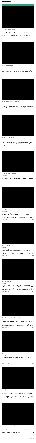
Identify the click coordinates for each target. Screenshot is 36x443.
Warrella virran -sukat (9, 29)
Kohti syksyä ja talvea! (9, 173)
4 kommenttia (7, 219)
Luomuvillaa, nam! (8, 65)
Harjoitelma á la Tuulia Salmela (12, 318)
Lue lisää (33, 183)
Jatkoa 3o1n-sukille (8, 137)
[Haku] (31, 1)
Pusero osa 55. (6, 245)
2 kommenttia (7, 183)
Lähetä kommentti (7, 291)
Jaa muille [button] (3, 183)
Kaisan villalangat (6, 1)
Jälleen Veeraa (6, 281)
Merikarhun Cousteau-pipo (10, 101)
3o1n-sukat (5, 209)
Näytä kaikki (32, 4)
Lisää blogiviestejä (31, 438)
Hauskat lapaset (7, 354)
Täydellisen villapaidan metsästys (12, 426)
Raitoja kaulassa (7, 390)
